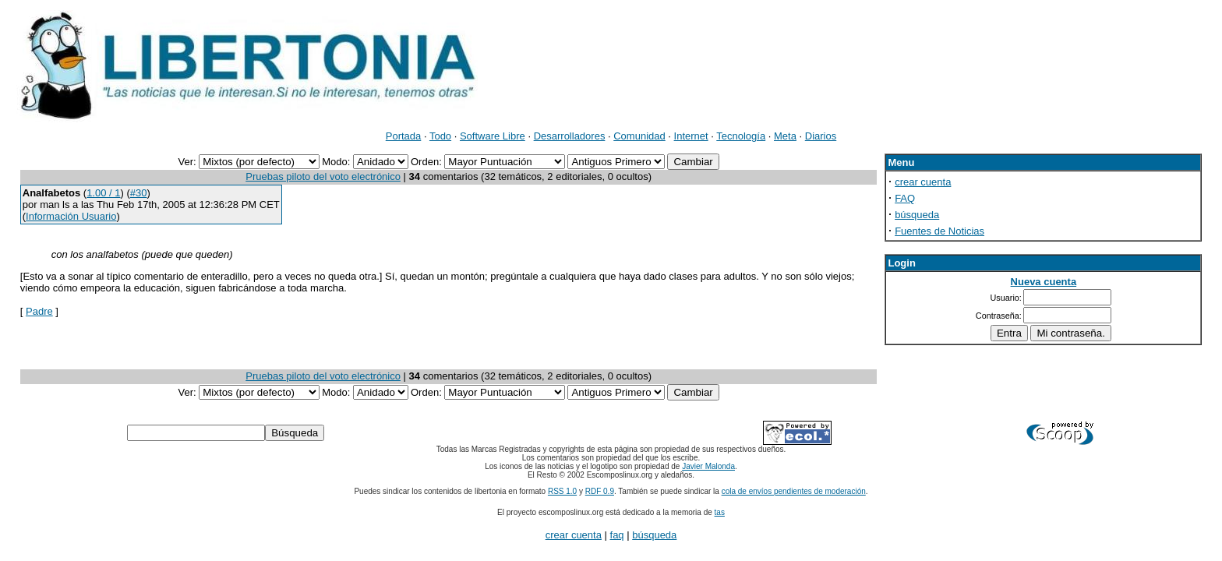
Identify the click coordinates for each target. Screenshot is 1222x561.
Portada (404, 136)
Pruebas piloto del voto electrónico (323, 176)
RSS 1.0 (562, 491)
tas (720, 512)
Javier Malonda (708, 466)
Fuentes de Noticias (939, 231)
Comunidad (639, 136)
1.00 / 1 (103, 193)
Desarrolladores (570, 136)
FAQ (905, 198)
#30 (138, 193)
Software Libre (492, 136)
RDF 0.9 (599, 491)
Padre (39, 311)
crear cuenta (923, 182)
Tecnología (740, 136)
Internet (691, 136)
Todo (440, 136)
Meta (785, 136)
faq (617, 535)
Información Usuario (71, 216)
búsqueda (917, 215)
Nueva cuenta (1044, 282)
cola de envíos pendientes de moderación (794, 491)
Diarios (820, 136)
